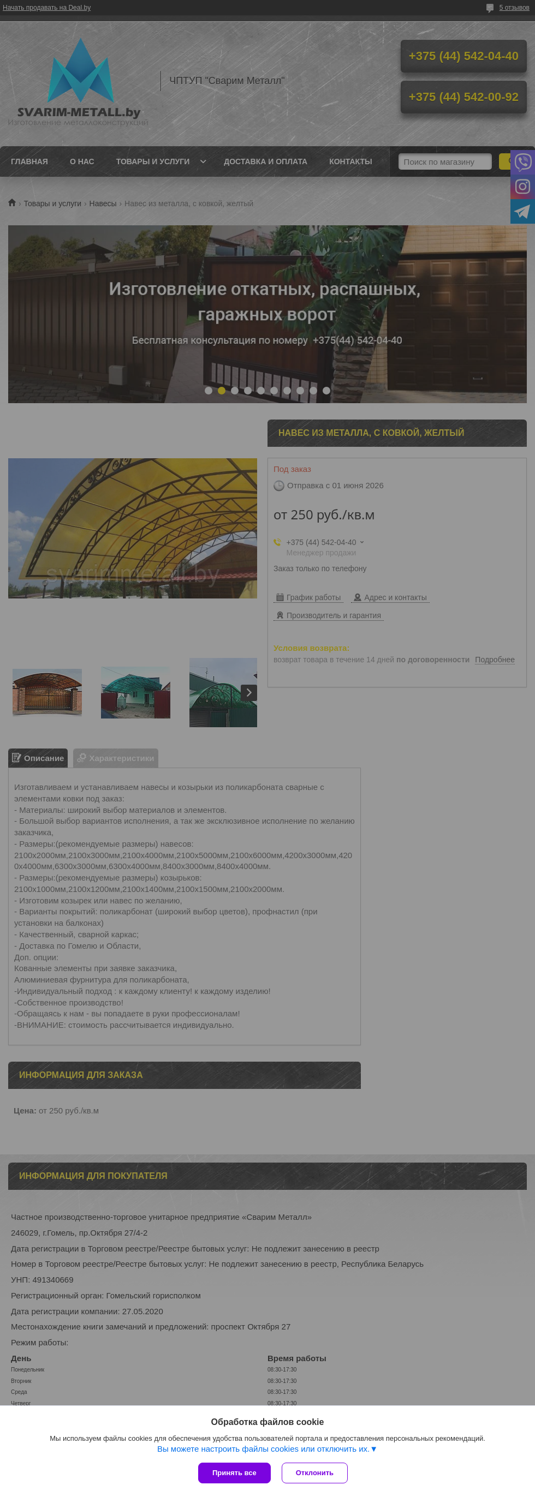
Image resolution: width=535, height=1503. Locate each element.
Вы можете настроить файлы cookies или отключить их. (263, 1448)
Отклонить (315, 1473)
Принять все (234, 1473)
